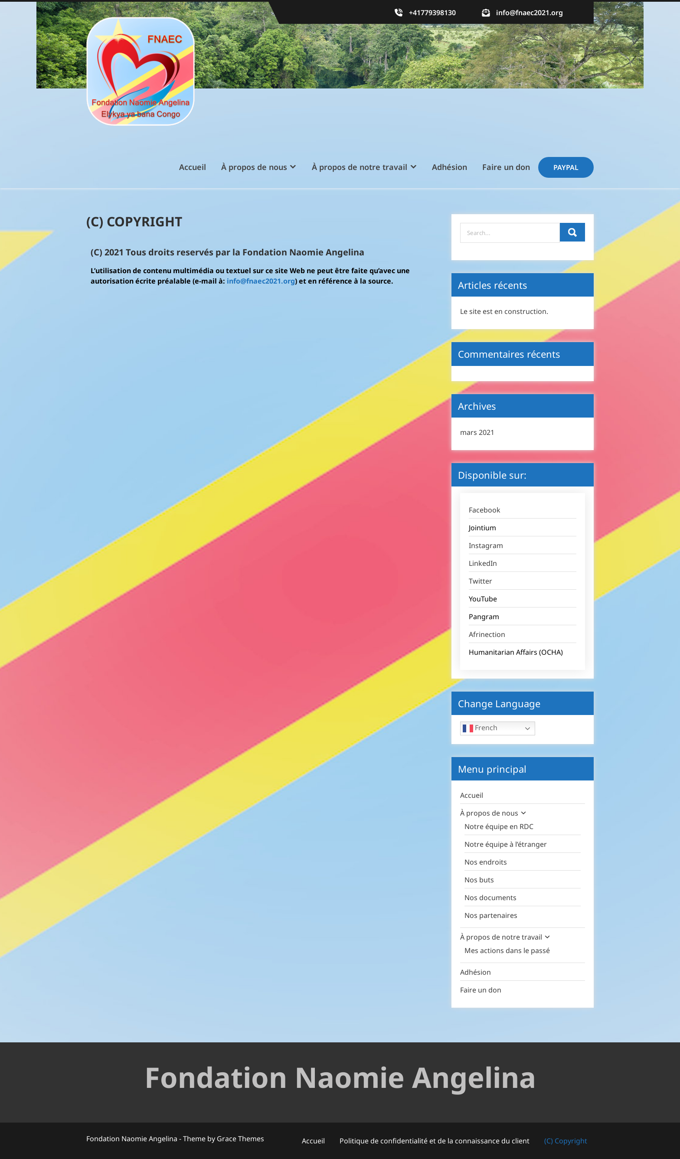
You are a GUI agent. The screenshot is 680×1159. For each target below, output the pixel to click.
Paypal (566, 167)
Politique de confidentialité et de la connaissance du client (435, 1141)
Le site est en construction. (504, 311)
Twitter (480, 581)
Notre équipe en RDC (498, 826)
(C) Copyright (565, 1141)
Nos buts (479, 880)
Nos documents (490, 897)
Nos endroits (485, 862)
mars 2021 (477, 432)
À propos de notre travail (359, 167)
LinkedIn (483, 563)
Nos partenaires (490, 915)
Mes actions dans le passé (507, 950)
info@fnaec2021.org (529, 12)
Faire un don (506, 167)
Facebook (484, 510)
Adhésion (449, 167)
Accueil (192, 167)
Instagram (486, 545)
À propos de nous (254, 167)
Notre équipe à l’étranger (505, 844)
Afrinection (487, 634)
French (480, 728)
